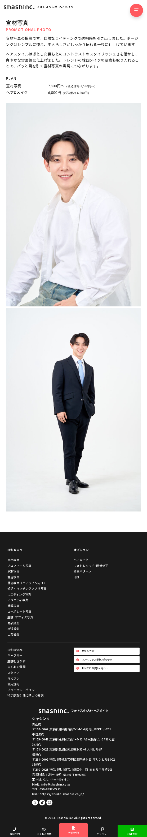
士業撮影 (13, 634)
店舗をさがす (16, 661)
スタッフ (13, 672)
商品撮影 (13, 623)
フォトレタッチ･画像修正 (91, 565)
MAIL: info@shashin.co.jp (51, 784)
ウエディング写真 (19, 594)
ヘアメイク (81, 560)
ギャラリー (15, 655)
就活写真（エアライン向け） (27, 583)
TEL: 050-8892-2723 (46, 789)
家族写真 (13, 571)
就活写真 (13, 577)
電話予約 (14, 831)
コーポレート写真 (19, 611)
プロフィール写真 (19, 565)
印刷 (77, 577)
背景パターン (82, 571)
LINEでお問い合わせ (92, 668)
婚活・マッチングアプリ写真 (27, 588)
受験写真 (13, 606)
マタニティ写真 (17, 600)
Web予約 (85, 651)
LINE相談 (132, 831)
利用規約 (13, 684)
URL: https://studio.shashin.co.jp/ (58, 794)
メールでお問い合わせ (94, 659)
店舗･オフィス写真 (20, 617)
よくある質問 (16, 667)
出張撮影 (13, 628)
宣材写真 (13, 560)
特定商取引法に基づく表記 (25, 695)
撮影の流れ (15, 650)
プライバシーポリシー (22, 690)
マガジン (13, 678)
